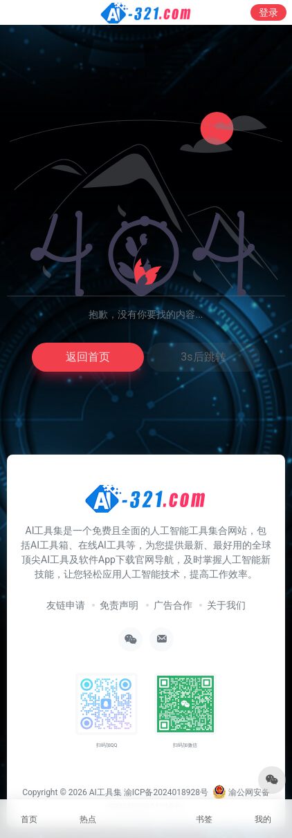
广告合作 (173, 605)
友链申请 (65, 605)
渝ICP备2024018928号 (166, 792)
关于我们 (226, 605)
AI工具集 (105, 792)
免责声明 (119, 605)
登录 (268, 12)
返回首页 (88, 356)
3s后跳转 (203, 356)
